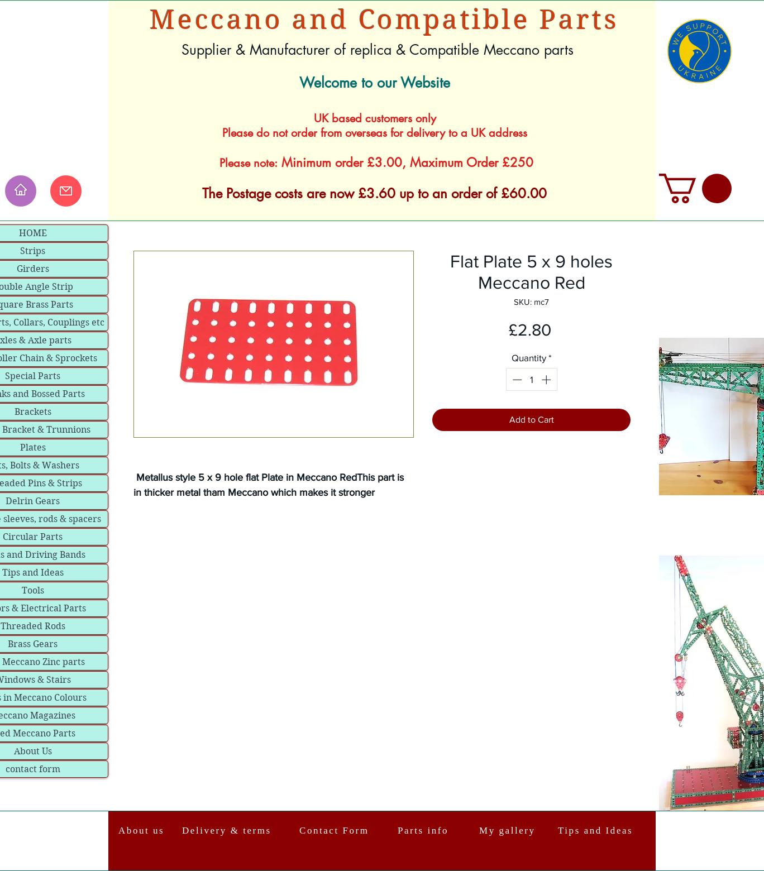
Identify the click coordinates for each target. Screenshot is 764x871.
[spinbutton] (531, 379)
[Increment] (547, 379)
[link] (695, 188)
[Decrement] (516, 379)
